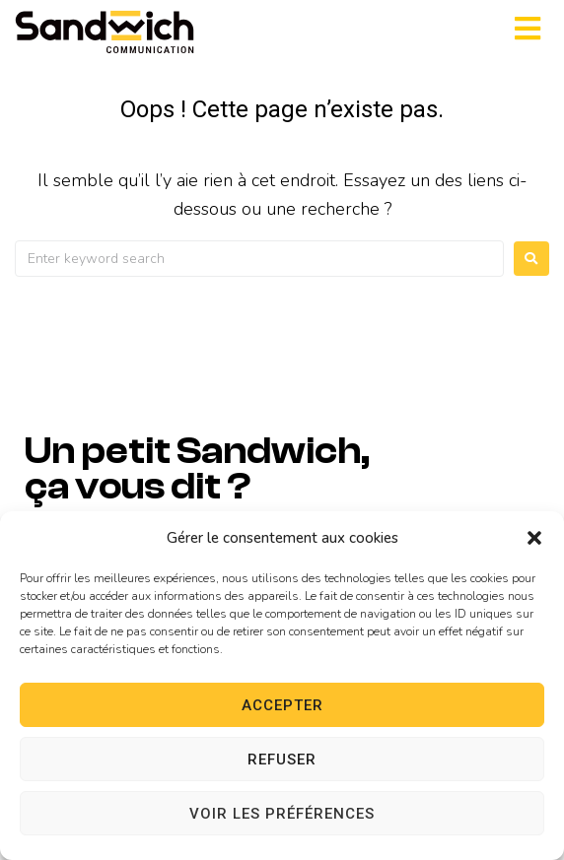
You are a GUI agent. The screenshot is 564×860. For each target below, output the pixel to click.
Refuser (282, 759)
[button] (534, 538)
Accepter (282, 705)
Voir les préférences (282, 814)
